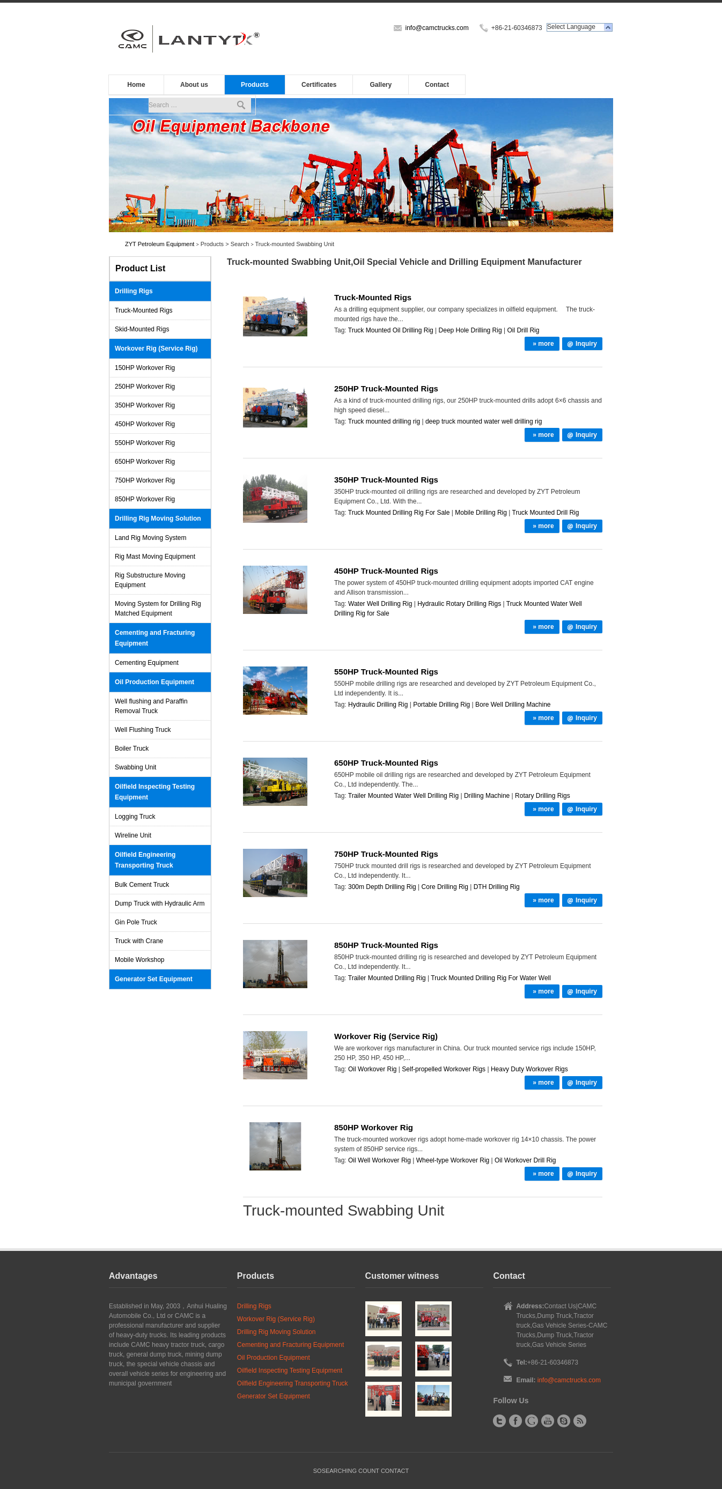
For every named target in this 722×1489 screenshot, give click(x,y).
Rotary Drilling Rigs (542, 795)
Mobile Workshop (139, 960)
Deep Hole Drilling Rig (470, 330)
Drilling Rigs (134, 291)
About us (194, 84)
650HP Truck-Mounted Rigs (386, 762)
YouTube (547, 1420)
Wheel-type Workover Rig (453, 1160)
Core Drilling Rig (445, 887)
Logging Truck (135, 816)
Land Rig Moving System (150, 538)
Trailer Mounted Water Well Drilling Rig (403, 795)
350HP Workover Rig (145, 405)
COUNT (368, 1471)
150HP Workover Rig (145, 368)
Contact (437, 84)
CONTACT (395, 1471)
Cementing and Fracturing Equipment (155, 638)
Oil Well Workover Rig (379, 1160)
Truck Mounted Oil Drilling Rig (390, 330)
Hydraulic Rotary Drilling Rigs (459, 604)
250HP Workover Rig (145, 386)
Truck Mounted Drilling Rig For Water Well (491, 978)
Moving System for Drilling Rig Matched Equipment (158, 608)
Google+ (531, 1420)
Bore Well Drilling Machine (513, 704)
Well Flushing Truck (143, 730)
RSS (579, 1420)
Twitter (499, 1420)
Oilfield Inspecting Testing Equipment (155, 792)
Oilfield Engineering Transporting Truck (145, 860)
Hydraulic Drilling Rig (378, 704)
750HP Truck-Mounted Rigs (386, 853)
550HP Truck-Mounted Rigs (386, 671)
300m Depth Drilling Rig (382, 887)
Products (255, 84)
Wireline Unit (133, 835)
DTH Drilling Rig (497, 887)
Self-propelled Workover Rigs (443, 1069)
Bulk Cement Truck (142, 884)
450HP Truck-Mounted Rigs (386, 570)
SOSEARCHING (335, 1471)
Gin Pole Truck (136, 922)
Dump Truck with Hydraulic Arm (159, 903)
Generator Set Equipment (154, 979)
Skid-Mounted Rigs (142, 329)
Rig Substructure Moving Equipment (150, 580)
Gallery (381, 84)
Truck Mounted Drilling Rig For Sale (399, 512)
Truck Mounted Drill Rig (545, 512)
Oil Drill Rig (523, 330)
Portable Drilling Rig (441, 704)
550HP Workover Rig (145, 443)
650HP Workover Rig (145, 461)
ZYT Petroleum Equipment (159, 244)
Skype (563, 1420)
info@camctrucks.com (436, 28)
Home (136, 84)
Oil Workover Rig (372, 1069)
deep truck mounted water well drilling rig (483, 421)
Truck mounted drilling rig (384, 421)
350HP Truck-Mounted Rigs (386, 479)
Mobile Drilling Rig (481, 512)
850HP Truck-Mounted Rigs (386, 945)
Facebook (515, 1420)
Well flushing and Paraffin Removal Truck (151, 706)
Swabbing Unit (135, 767)
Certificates (318, 84)
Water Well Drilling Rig (380, 604)
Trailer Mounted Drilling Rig (387, 978)
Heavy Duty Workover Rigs (529, 1069)
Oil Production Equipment (154, 682)
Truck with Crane (139, 941)
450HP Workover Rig (145, 424)
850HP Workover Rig (145, 499)
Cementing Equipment (147, 662)
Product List (140, 268)
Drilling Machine (487, 795)
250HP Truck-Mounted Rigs (386, 388)
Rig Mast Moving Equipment (155, 556)
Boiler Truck (132, 748)
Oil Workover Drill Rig (525, 1160)
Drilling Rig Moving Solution (158, 518)
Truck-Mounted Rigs (144, 310)
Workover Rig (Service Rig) (156, 348)
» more (543, 343)
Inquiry (586, 343)
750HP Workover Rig (145, 480)
